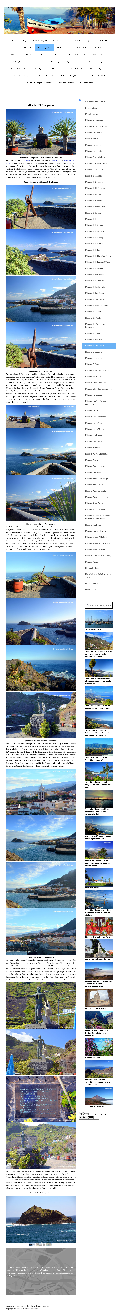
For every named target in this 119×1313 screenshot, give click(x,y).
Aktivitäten (15, 55)
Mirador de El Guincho (95, 188)
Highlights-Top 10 (40, 41)
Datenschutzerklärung (26, 1276)
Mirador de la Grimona (94, 244)
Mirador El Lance (92, 364)
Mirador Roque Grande (95, 509)
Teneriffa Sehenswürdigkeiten (81, 41)
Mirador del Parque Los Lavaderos (95, 325)
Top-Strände (71, 62)
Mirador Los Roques (93, 435)
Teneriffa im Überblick (96, 76)
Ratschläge (55, 62)
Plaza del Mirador (92, 568)
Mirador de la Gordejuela (95, 237)
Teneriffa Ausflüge (21, 76)
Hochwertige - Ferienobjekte (43, 69)
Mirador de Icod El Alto (95, 207)
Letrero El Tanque (92, 108)
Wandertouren (100, 48)
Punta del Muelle (92, 590)
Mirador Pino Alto (93, 472)
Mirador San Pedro (93, 525)
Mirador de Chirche (93, 176)
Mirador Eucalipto (93, 376)
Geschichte (30, 55)
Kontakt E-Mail (86, 83)
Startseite (12, 41)
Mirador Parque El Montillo (97, 454)
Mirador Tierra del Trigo (95, 531)
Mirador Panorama (93, 447)
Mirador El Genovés (93, 358)
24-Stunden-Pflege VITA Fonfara (39, 83)
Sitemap (46, 1306)
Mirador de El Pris (93, 194)
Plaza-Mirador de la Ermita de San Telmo (98, 576)
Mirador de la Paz (92, 250)
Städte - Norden (63, 48)
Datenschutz (21, 1306)
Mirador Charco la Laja (95, 157)
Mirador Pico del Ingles (95, 466)
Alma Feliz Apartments (99, 69)
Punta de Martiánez (93, 583)
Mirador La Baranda (93, 395)
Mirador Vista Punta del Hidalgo (98, 556)
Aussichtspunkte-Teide (22, 48)
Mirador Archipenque (94, 120)
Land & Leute (39, 62)
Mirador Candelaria (93, 151)
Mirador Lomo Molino (94, 429)
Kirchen (58, 55)
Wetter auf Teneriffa (100, 55)
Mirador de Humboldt (94, 200)
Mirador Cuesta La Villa (95, 169)
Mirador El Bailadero (94, 339)
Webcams (45, 55)
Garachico (26, 160)
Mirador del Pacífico (93, 318)
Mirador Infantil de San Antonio (98, 389)
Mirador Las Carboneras (95, 417)
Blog (24, 41)
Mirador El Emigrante (94, 346)
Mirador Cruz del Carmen (96, 163)
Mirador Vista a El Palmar (96, 537)
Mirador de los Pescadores (96, 287)
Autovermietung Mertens (71, 76)
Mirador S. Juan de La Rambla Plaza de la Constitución (98, 517)
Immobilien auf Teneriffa (45, 76)
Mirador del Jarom (93, 312)
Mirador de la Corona (94, 225)
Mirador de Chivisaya (94, 182)
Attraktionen (58, 41)
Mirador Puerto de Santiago (96, 478)
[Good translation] (82, 1117)
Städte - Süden (82, 48)
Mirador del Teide (92, 333)
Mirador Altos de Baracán (96, 126)
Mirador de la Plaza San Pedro (98, 256)
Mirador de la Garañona (95, 231)
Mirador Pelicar (91, 460)
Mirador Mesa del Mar (94, 441)
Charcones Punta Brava (95, 102)
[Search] (99, 605)
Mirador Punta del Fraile (95, 491)
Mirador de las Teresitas (95, 281)
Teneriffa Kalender (66, 83)
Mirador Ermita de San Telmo (97, 370)
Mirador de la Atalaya (94, 219)
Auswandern (88, 62)
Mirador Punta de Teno (94, 485)
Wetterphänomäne (20, 62)
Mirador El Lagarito (93, 352)
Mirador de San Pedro (94, 299)
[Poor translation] (90, 1117)
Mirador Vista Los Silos (95, 549)
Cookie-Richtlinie (33, 1270)
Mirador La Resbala (93, 410)
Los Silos (56, 160)
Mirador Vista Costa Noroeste (97, 543)
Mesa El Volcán (91, 114)
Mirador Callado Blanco (95, 145)
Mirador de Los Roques (95, 293)
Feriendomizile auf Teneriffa (72, 69)
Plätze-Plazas (105, 41)
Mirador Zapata (91, 562)
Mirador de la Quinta (94, 268)
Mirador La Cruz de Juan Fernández (95, 403)
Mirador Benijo (91, 139)
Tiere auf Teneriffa (18, 69)
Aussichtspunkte (44, 48)
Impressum (10, 1306)
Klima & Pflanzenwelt (77, 55)
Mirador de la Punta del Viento (98, 262)
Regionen (102, 62)
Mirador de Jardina (93, 213)
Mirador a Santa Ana (93, 132)
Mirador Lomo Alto (93, 423)
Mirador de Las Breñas (94, 274)
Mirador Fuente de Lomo (95, 383)
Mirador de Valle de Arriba (96, 305)
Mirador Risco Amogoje (95, 503)
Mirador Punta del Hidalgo (96, 497)
